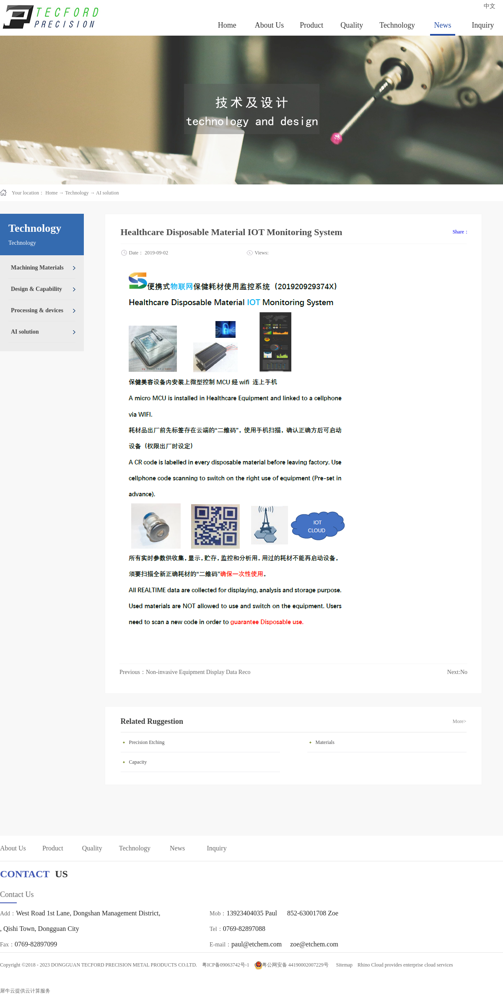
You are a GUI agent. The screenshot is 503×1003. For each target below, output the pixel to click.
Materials (325, 742)
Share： (461, 232)
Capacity (138, 762)
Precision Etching (147, 742)
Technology (76, 193)
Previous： (185, 672)
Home (227, 25)
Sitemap (343, 965)
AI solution (107, 193)
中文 (489, 6)
